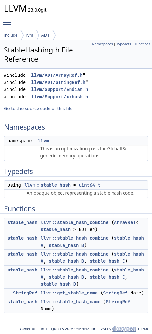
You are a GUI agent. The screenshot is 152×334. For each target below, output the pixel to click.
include (10, 35)
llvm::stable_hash (47, 185)
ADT (45, 35)
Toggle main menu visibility (8, 21)
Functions (142, 44)
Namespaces (102, 44)
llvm (29, 35)
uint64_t (89, 185)
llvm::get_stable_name (69, 293)
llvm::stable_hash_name (71, 302)
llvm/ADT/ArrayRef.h (57, 75)
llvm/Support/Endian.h (59, 89)
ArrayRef (125, 222)
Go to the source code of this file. (39, 108)
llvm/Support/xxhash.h (59, 97)
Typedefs (123, 44)
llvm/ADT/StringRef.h (58, 82)
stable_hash (22, 222)
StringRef (25, 293)
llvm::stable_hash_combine (75, 222)
